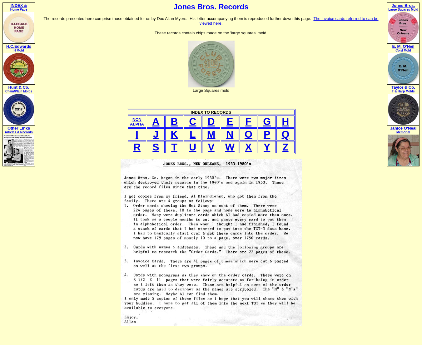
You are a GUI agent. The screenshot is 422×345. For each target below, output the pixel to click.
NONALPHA (137, 121)
